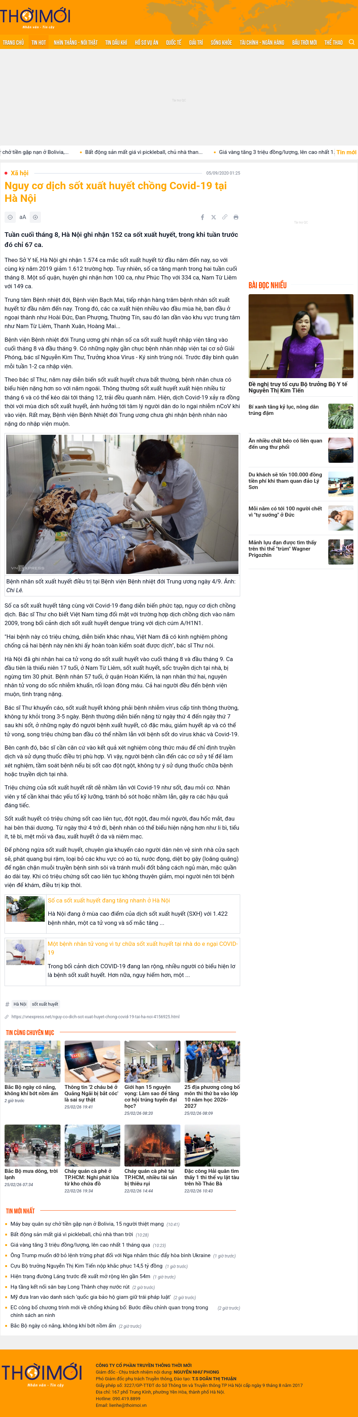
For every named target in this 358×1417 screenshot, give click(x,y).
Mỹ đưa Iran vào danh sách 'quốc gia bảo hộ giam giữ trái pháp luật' (103, 1297)
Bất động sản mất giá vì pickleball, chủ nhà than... (154, 152)
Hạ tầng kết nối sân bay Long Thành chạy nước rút (82, 1287)
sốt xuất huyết (45, 1004)
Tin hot (38, 42)
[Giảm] (10, 217)
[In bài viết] (236, 217)
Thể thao (333, 42)
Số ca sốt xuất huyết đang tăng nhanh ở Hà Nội (109, 900)
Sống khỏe (221, 42)
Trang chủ (13, 42)
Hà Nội (20, 1004)
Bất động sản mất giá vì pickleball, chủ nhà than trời (79, 1234)
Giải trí (196, 42)
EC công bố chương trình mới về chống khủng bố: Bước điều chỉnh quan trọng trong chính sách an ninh (125, 1311)
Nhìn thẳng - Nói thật (76, 42)
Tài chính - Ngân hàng (262, 42)
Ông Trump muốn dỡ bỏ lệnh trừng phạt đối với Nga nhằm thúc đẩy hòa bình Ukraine (123, 1255)
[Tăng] (35, 217)
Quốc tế (173, 42)
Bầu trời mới (304, 42)
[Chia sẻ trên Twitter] (213, 217)
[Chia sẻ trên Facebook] (202, 217)
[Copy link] (225, 217)
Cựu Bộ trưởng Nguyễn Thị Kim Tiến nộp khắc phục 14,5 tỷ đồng (99, 1266)
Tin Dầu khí (116, 42)
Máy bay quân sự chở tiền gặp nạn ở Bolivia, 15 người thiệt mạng (95, 1224)
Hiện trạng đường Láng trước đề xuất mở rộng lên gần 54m (93, 1276)
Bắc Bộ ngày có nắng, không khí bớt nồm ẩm (75, 1326)
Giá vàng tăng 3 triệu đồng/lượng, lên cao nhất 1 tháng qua (88, 1245)
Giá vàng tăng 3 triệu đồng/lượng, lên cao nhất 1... (289, 152)
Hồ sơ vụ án (146, 42)
